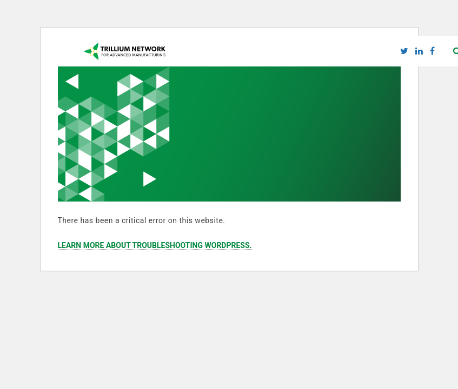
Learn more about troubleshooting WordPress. (155, 246)
